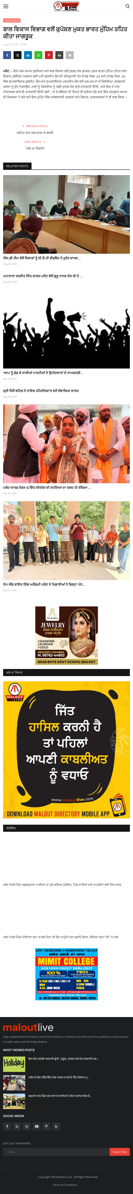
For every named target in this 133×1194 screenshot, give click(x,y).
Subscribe (120, 1152)
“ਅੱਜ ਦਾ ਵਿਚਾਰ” (35, 148)
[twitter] (17, 1126)
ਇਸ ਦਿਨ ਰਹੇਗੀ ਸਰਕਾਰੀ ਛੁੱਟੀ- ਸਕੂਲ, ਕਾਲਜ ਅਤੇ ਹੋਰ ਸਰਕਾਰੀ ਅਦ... (63, 1058)
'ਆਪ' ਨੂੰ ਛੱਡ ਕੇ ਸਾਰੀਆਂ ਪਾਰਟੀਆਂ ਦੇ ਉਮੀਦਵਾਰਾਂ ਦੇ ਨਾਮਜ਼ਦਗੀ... (43, 373)
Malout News (12, 20)
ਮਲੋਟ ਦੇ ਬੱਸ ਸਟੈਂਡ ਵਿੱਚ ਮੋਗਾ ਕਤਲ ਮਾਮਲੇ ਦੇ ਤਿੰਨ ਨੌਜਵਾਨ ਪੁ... (59, 1077)
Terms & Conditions (65, 1185)
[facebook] (7, 1126)
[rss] (56, 1126)
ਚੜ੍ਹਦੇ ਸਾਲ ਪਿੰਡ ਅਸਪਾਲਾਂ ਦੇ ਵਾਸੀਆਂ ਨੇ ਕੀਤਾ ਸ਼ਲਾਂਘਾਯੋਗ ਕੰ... (60, 1096)
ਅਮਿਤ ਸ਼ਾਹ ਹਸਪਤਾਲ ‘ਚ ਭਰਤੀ (35, 133)
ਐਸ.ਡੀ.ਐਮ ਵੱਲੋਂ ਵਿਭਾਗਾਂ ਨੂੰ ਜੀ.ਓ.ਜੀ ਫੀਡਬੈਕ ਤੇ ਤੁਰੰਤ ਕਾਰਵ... (42, 258)
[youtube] (37, 1126)
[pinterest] (46, 1126)
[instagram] (27, 1126)
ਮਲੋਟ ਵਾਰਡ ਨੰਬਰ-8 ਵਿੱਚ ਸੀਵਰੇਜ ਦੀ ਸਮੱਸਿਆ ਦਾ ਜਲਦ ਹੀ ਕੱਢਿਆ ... (47, 488)
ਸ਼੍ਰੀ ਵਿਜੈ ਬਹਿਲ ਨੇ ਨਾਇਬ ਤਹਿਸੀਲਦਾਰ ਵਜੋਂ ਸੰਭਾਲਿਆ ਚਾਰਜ (41, 391)
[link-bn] (66, 635)
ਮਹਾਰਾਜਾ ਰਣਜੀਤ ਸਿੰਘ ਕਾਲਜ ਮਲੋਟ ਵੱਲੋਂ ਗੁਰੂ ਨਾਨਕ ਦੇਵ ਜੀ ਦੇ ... (43, 276)
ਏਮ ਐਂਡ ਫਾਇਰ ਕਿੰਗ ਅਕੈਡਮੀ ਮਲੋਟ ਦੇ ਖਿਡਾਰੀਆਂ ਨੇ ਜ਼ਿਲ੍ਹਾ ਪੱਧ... (44, 584)
